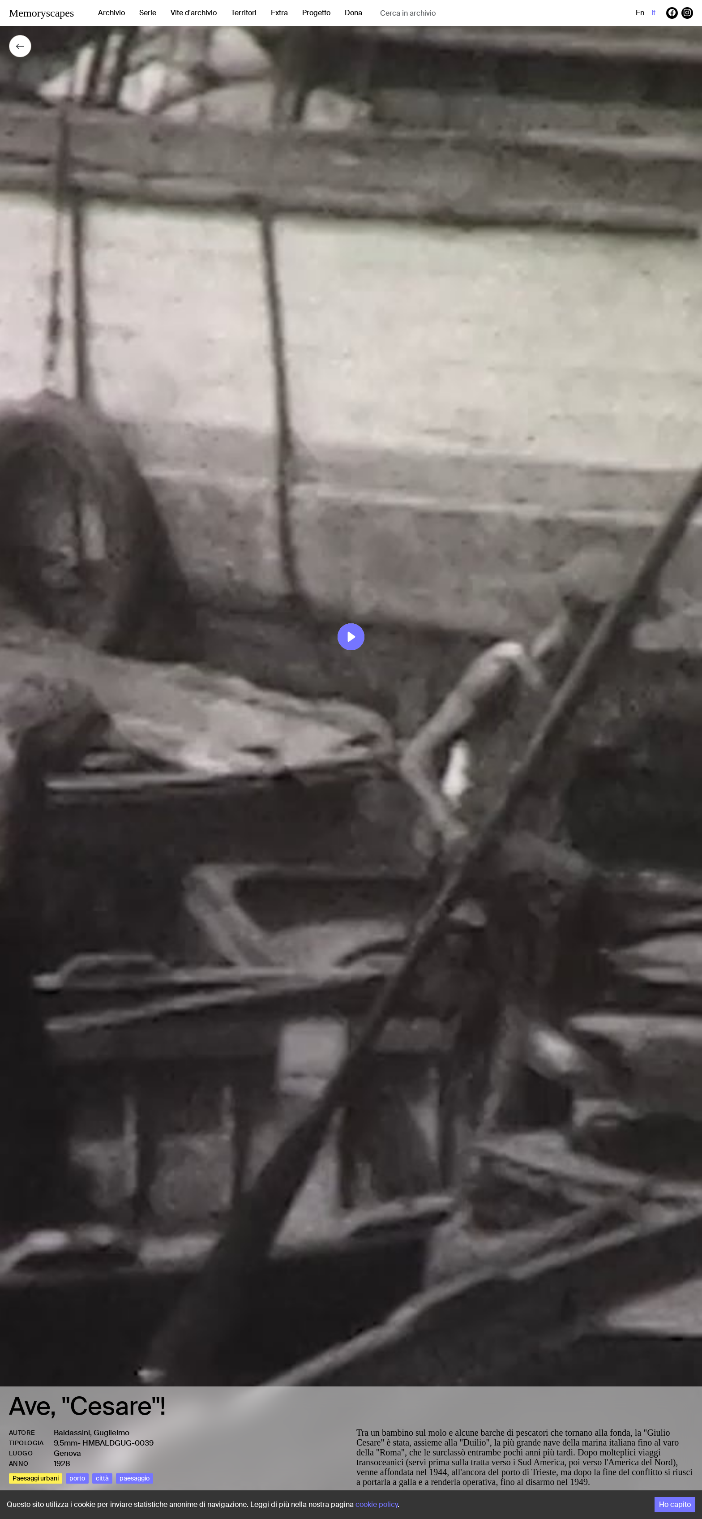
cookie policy (376, 1504)
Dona (353, 12)
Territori (244, 12)
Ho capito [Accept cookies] (675, 1504)
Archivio (111, 12)
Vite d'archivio (194, 12)
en (640, 12)
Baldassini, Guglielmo (91, 1432)
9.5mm (65, 1443)
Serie (147, 12)
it (653, 12)
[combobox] (451, 13)
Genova (67, 1453)
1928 (62, 1463)
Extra (279, 12)
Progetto (316, 12)
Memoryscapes (41, 13)
